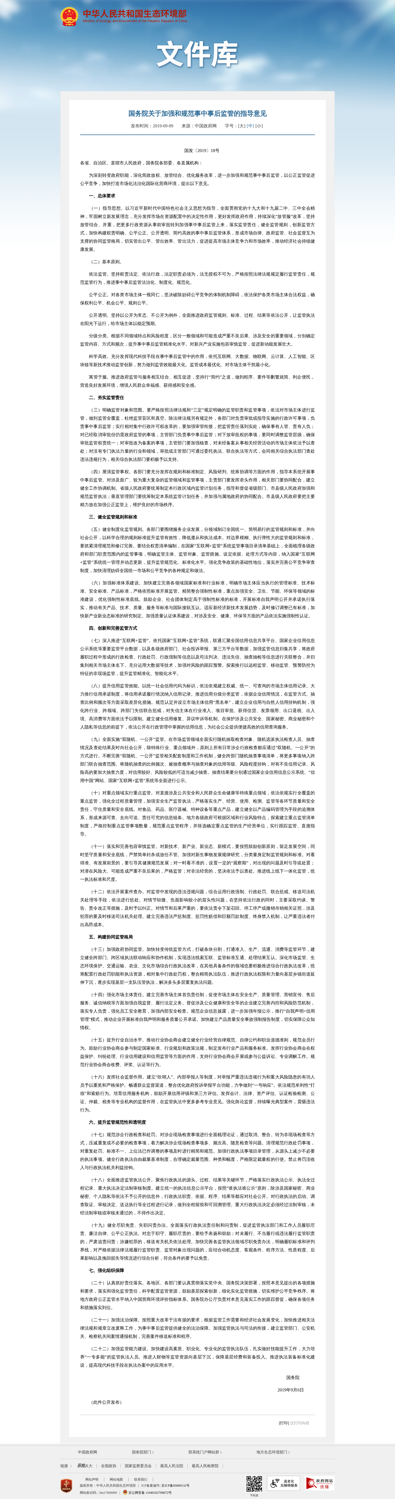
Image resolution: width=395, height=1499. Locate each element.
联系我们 (140, 1479)
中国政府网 (87, 1452)
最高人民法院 (171, 1466)
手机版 (254, 1486)
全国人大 (84, 1466)
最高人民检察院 (205, 1466)
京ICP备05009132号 (175, 1485)
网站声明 (91, 1479)
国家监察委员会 (138, 1466)
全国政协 (108, 1466)
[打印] (284, 1423)
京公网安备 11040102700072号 (147, 1493)
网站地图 (116, 1479)
